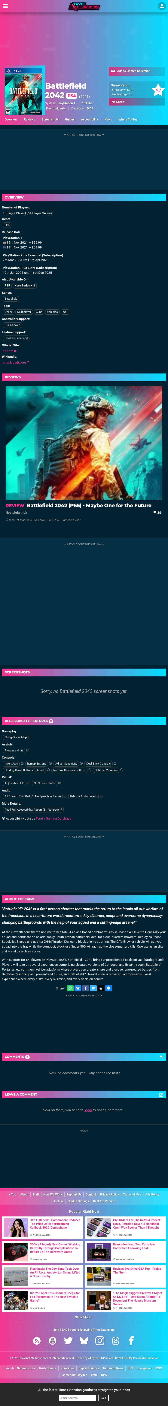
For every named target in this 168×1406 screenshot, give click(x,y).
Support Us (73, 1194)
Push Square (48, 1368)
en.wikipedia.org (16, 362)
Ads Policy (152, 1194)
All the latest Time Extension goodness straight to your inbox (84, 1390)
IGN (130, 1368)
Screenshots (50, 119)
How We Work (52, 1194)
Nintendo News (113, 1368)
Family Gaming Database (53, 818)
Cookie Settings (78, 1201)
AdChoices (106, 1358)
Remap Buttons (36, 763)
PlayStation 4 (66, 103)
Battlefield (11, 298)
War (65, 312)
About (24, 1194)
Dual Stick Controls (98, 763)
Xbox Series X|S (25, 285)
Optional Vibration (106, 770)
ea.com (10, 351)
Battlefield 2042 (65, 90)
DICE (90, 108)
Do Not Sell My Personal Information (136, 1358)
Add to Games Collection (130, 71)
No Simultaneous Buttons (69, 770)
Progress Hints (14, 750)
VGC (159, 1368)
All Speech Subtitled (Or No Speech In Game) (33, 796)
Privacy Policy (109, 1194)
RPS (104, 1375)
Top (12, 1194)
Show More (84, 1317)
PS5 (7, 285)
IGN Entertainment (63, 1358)
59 (157, 513)
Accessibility (89, 119)
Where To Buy (128, 119)
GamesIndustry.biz (74, 1375)
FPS (7, 225)
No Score (118, 102)
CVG (94, 1375)
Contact (91, 1194)
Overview (11, 119)
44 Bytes (93, 1358)
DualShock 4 (12, 325)
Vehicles (52, 312)
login (88, 1110)
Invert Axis (11, 763)
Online (9, 312)
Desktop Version (104, 1201)
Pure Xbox (68, 1368)
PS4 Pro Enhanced (16, 338)
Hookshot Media (28, 1358)
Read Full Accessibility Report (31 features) (33, 809)
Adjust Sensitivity (66, 763)
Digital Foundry (89, 1368)
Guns (39, 312)
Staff (35, 1194)
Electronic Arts (56, 108)
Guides (70, 119)
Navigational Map (16, 737)
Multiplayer (24, 312)
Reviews (29, 119)
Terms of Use (132, 1194)
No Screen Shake (44, 783)
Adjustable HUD (15, 783)
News (108, 119)
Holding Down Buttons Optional (24, 770)
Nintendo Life (26, 1368)
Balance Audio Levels (83, 796)
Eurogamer (144, 1368)
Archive (58, 1201)
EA (49, 520)
